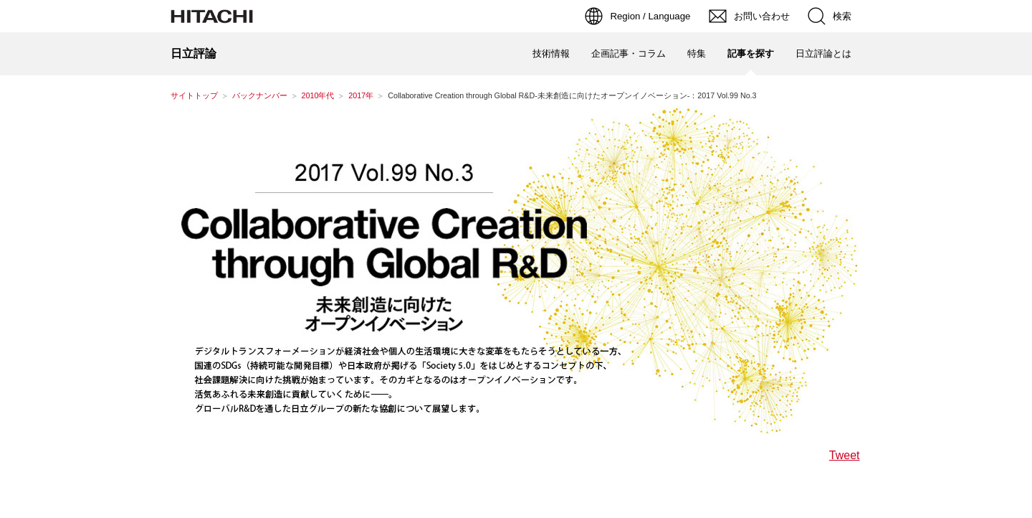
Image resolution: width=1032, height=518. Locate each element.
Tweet (844, 455)
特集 (696, 53)
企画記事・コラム (628, 53)
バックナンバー (259, 95)
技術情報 (551, 53)
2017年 (360, 95)
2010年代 (318, 95)
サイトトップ (194, 95)
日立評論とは (823, 53)
